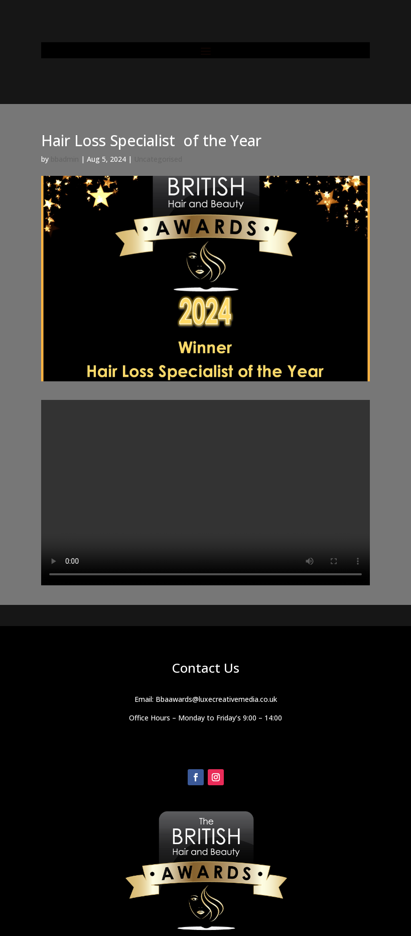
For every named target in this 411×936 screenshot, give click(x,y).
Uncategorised (158, 159)
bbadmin (65, 159)
